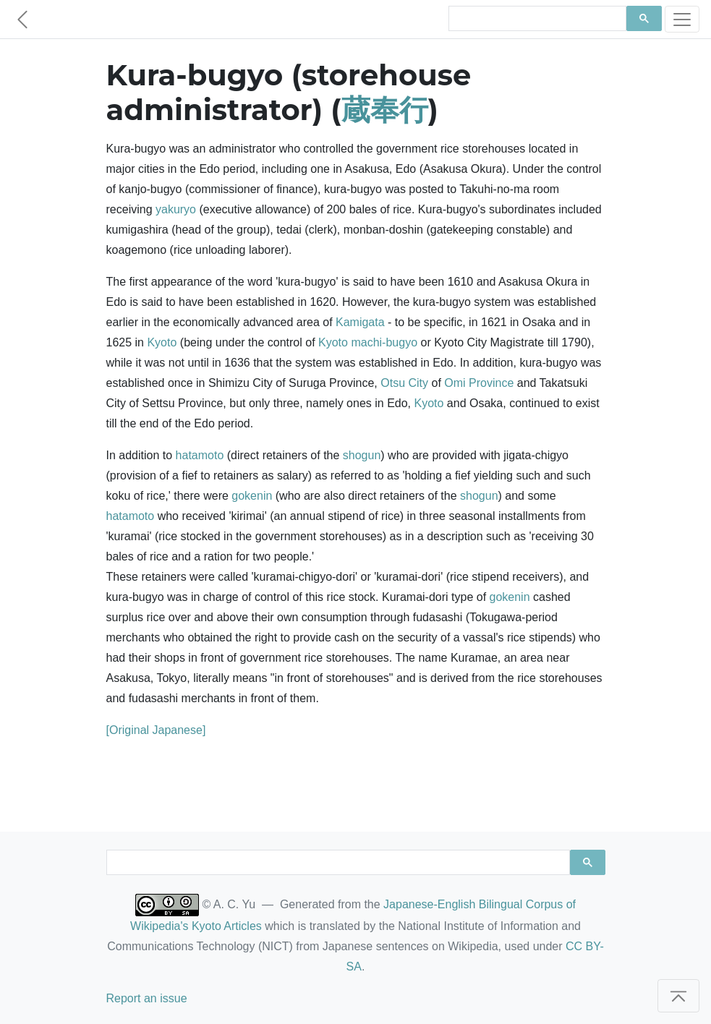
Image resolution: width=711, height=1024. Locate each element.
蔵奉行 (384, 109)
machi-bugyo (384, 342)
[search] (536, 18)
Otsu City (404, 383)
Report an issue (146, 998)
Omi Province (479, 383)
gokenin (251, 496)
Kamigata (360, 322)
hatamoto (200, 455)
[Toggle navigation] (682, 19)
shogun (362, 455)
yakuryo (176, 209)
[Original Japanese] (156, 730)
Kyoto (161, 342)
